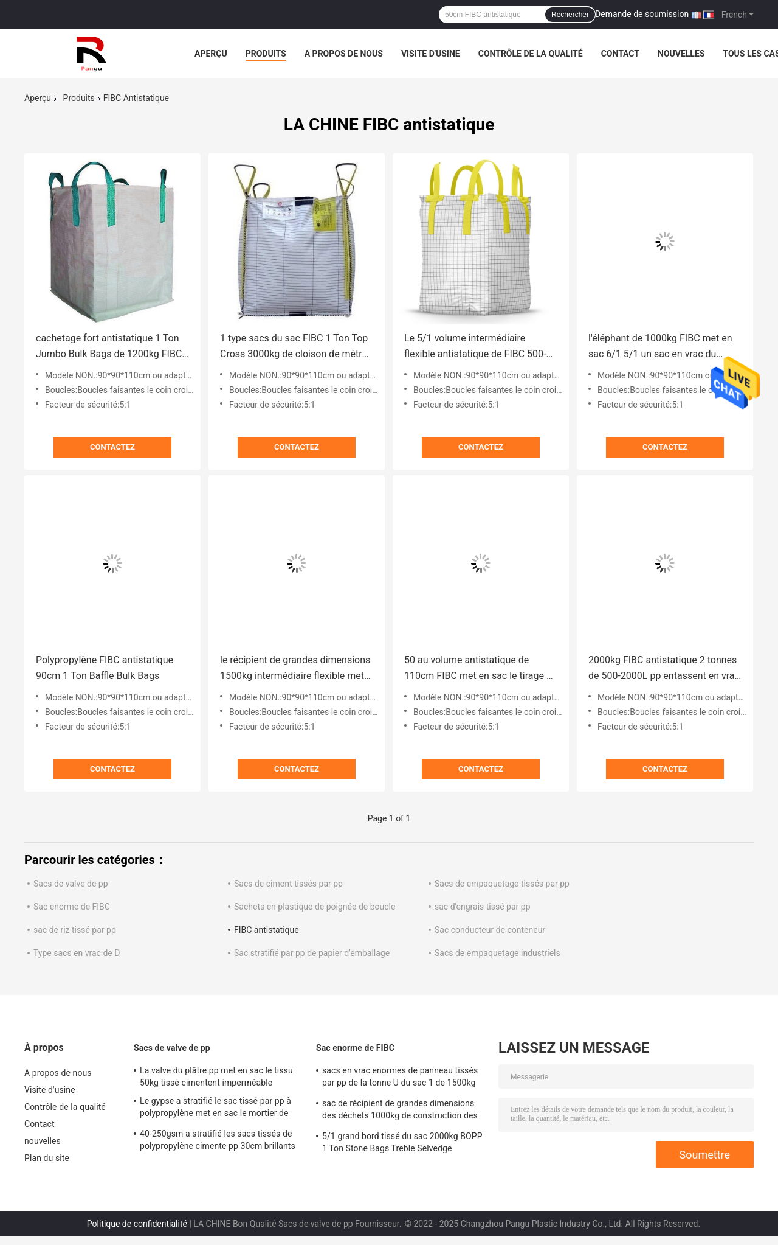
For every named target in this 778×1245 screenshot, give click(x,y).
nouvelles (681, 53)
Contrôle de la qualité (530, 53)
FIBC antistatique (266, 930)
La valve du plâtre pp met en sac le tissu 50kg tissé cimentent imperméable (216, 1076)
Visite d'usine (430, 53)
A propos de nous (344, 53)
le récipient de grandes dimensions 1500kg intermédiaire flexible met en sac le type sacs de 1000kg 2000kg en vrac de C (295, 669)
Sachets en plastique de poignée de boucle (314, 907)
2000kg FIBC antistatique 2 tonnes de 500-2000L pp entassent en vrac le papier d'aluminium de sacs (664, 669)
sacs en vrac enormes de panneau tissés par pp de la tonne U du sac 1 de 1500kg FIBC (400, 1078)
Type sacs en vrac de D (76, 953)
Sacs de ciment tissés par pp (288, 883)
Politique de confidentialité (137, 1224)
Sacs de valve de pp (70, 883)
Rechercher (570, 14)
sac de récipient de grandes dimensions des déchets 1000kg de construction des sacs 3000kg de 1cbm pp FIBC (400, 1111)
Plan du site (46, 1158)
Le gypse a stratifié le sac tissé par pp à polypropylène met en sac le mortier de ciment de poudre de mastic (215, 1108)
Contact (620, 53)
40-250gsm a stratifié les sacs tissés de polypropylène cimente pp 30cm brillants (217, 1140)
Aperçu (210, 53)
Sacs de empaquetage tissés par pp (502, 883)
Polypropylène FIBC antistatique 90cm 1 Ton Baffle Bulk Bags (104, 668)
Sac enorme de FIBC (71, 907)
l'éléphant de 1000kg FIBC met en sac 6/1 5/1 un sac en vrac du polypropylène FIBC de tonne (660, 347)
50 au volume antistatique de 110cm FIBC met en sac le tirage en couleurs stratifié (480, 669)
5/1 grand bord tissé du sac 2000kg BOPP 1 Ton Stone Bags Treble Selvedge (402, 1142)
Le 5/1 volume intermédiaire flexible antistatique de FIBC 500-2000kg (475, 347)
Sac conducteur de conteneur (490, 930)
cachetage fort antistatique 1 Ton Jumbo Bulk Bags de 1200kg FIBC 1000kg (109, 347)
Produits (266, 53)
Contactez (112, 447)
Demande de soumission (642, 14)
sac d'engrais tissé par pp (483, 907)
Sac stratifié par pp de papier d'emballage (312, 953)
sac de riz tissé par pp (74, 930)
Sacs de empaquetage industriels (497, 953)
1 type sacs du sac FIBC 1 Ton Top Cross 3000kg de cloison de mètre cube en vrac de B (294, 347)
